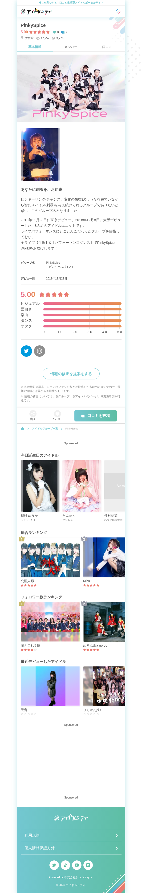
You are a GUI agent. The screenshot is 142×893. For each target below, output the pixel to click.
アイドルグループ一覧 (45, 428)
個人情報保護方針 (39, 848)
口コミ (107, 47)
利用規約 (32, 835)
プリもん (67, 520)
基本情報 (34, 47)
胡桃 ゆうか (29, 516)
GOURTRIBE (28, 520)
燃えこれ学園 (31, 645)
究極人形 (27, 581)
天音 (24, 710)
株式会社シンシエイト (78, 877)
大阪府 (27, 38)
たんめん (69, 516)
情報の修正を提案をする (71, 374)
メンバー (70, 47)
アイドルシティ (75, 885)
